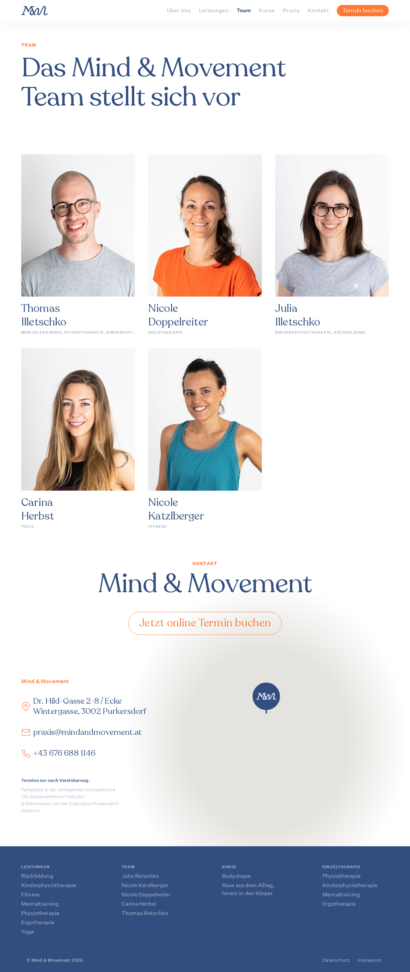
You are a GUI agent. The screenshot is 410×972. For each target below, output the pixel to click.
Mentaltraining (41, 332)
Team (244, 10)
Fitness (157, 526)
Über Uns (179, 10)
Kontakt (318, 10)
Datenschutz (336, 960)
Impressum (369, 960)
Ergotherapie (165, 332)
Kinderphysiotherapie (134, 332)
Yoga (27, 526)
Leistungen (214, 10)
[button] (266, 698)
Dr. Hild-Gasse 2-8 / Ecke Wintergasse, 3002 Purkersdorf (89, 706)
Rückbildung (350, 332)
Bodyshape (236, 876)
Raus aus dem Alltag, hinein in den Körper (248, 889)
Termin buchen (362, 10)
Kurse (267, 10)
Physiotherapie (84, 332)
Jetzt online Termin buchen (205, 623)
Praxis (291, 10)
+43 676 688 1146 (64, 753)
